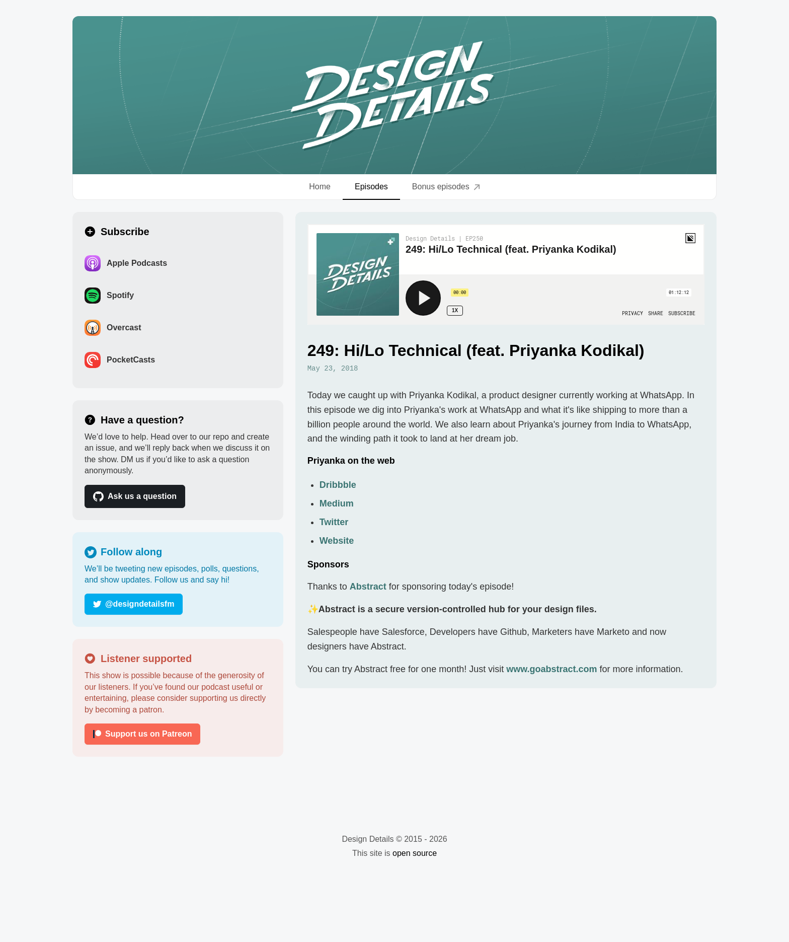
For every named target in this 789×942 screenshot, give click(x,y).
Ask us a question (135, 496)
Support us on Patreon (142, 734)
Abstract (368, 587)
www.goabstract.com (551, 669)
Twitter (334, 522)
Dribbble (338, 485)
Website (337, 541)
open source (414, 853)
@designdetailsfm (133, 604)
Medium (337, 503)
